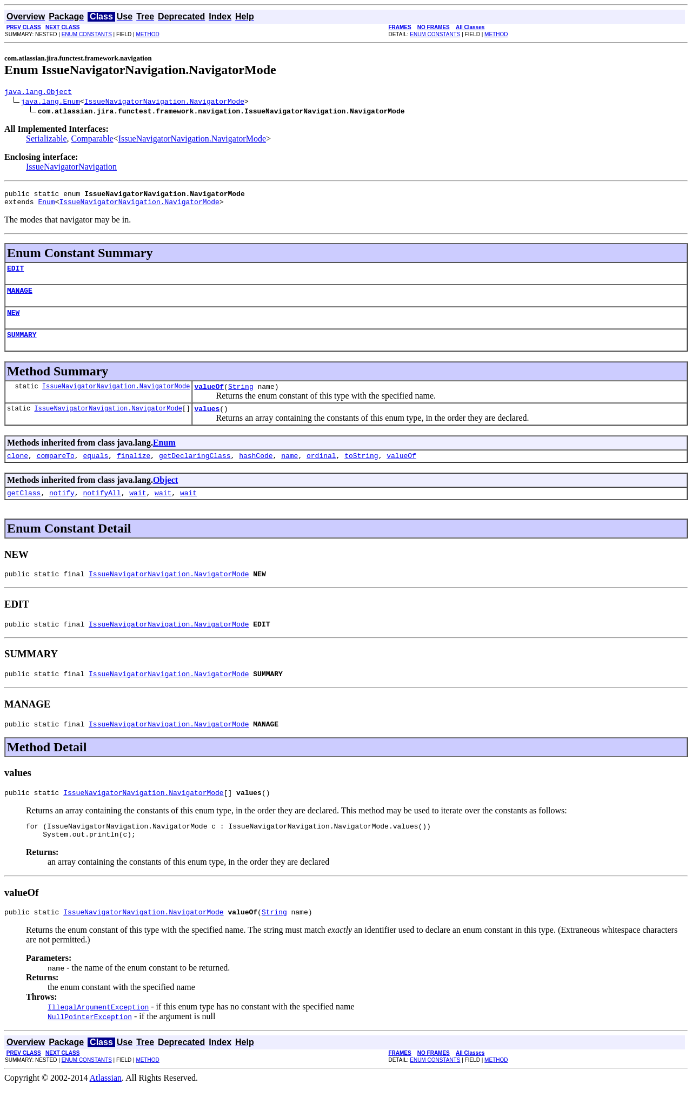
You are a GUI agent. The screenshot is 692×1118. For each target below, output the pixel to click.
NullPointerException (90, 1047)
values (206, 423)
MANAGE (19, 298)
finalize (133, 471)
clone (17, 471)
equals (95, 471)
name (289, 471)
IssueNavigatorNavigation (71, 168)
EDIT (15, 274)
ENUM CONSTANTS (87, 34)
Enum (46, 206)
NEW (13, 322)
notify (62, 510)
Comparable (92, 140)
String (241, 399)
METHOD (147, 34)
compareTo (56, 471)
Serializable (46, 140)
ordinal (321, 471)
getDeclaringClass (195, 471)
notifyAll (102, 510)
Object (165, 496)
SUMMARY (22, 346)
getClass (24, 510)
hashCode (255, 471)
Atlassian (106, 1108)
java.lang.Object (38, 93)
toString (361, 471)
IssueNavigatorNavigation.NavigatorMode (164, 102)
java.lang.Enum (50, 102)
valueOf (209, 399)
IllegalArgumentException (98, 1037)
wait (137, 510)
